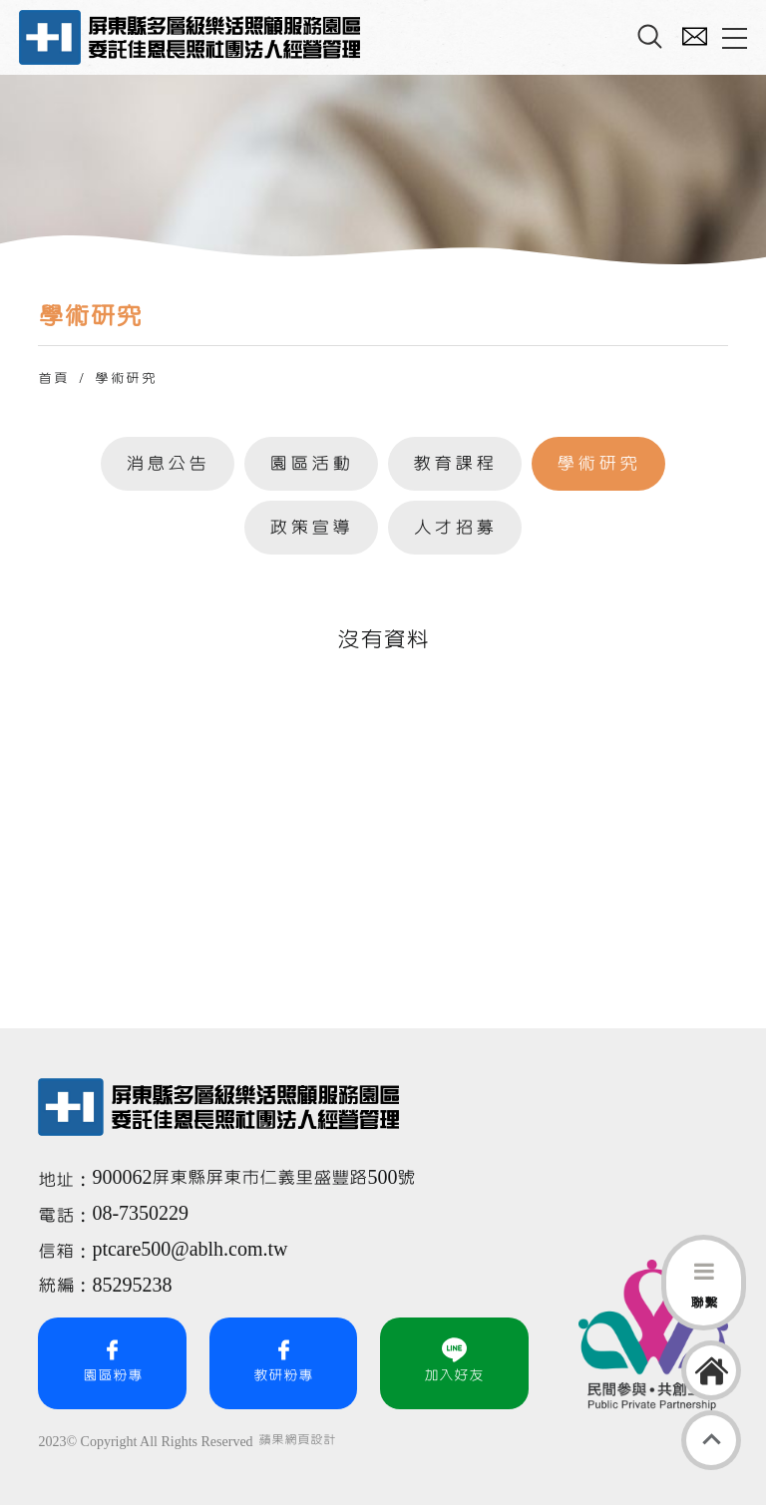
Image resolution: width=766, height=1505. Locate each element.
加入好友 (454, 1360)
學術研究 (598, 464)
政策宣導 (311, 528)
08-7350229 (142, 1214)
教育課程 (455, 464)
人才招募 (455, 528)
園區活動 (311, 464)
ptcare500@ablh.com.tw (189, 1250)
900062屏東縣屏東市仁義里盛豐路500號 (253, 1178)
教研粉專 (283, 1360)
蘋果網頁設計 (297, 1440)
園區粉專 (113, 1360)
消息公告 (167, 464)
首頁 (53, 378)
